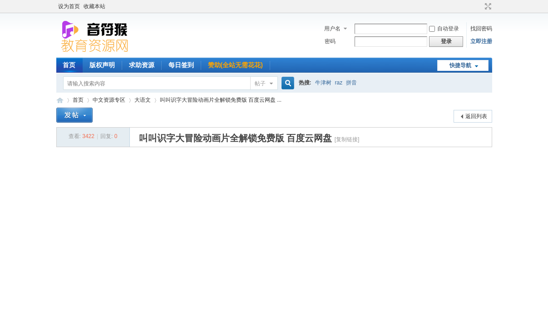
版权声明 (102, 65)
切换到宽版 (487, 6)
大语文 (142, 100)
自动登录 (444, 28)
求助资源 (141, 65)
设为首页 (69, 6)
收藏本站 (94, 6)
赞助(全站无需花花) (235, 65)
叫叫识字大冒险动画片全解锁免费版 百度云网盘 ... (221, 100)
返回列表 (476, 116)
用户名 (332, 28)
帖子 (260, 83)
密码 (330, 41)
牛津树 (323, 82)
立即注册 (481, 41)
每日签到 (181, 65)
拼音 (351, 82)
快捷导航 (460, 65)
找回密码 (481, 28)
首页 (69, 65)
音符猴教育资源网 (60, 100)
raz (339, 82)
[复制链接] (347, 139)
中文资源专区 (109, 100)
